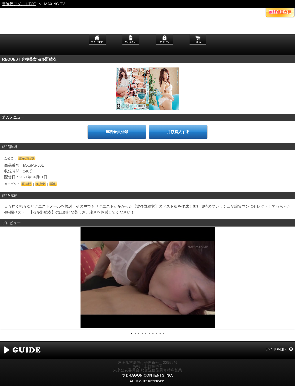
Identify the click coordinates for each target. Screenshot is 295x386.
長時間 (26, 184)
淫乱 (53, 184)
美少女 (40, 184)
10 (163, 333)
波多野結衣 (26, 158)
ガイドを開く (276, 349)
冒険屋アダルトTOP (19, 4)
